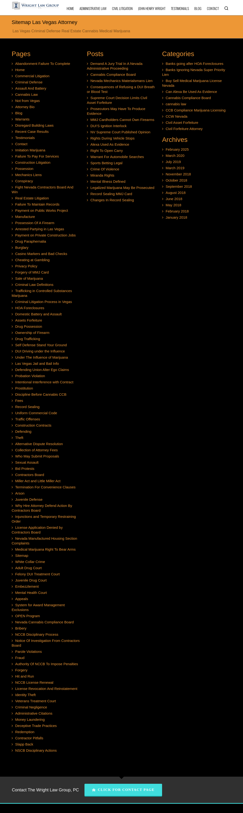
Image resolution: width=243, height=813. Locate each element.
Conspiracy (24, 181)
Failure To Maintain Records (37, 204)
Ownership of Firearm (32, 333)
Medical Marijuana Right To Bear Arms (45, 549)
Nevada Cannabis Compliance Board (44, 622)
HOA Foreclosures (29, 308)
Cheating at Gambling (32, 260)
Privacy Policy (26, 266)
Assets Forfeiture (28, 320)
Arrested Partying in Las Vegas (39, 229)
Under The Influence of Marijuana (41, 357)
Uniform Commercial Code (36, 413)
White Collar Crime (30, 562)
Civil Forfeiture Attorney (184, 129)
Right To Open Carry (106, 151)
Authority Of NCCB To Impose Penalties (46, 664)
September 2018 (179, 186)
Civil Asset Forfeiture (182, 122)
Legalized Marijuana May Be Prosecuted (122, 188)
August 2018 (176, 193)
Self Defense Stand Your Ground (41, 345)
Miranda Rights (102, 175)
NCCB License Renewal (34, 682)
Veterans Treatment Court (35, 701)
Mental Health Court (31, 593)
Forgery (21, 670)
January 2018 (176, 217)
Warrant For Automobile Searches (117, 157)
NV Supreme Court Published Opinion (120, 132)
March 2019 (175, 168)
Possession (24, 169)
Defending (23, 431)
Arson (19, 493)
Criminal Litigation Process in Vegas (43, 302)
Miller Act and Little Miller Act (38, 481)
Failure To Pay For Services (37, 156)
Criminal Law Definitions (34, 285)
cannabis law (176, 104)
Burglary (21, 247)
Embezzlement (27, 586)
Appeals (21, 599)
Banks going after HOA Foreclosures (194, 64)
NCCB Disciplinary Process (36, 634)
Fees (19, 401)
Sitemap (21, 555)
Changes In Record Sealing (112, 200)
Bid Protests (24, 469)
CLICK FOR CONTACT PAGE (123, 790)
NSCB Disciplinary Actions (36, 750)
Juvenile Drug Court (31, 580)
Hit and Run (24, 676)
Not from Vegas (27, 101)
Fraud (19, 658)
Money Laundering (30, 719)
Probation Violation (30, 376)
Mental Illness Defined (108, 181)
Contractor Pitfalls (29, 738)
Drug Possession (28, 326)
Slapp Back (24, 744)
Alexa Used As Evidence (109, 144)
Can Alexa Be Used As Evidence (191, 92)
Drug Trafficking (27, 339)
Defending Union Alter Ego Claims (42, 370)
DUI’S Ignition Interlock (108, 126)
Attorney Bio (25, 107)
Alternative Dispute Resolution (39, 444)
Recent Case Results (32, 132)
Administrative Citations (33, 713)
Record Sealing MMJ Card (111, 194)
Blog (18, 113)
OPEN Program (27, 616)
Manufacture (25, 217)
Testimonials (25, 138)
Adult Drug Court (28, 568)
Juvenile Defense (28, 499)
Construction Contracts (33, 425)
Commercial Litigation (32, 76)
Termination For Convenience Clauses (45, 487)
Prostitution (24, 388)
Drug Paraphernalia (30, 241)
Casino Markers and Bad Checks (41, 254)
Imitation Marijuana (30, 150)
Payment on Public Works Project (41, 210)
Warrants (22, 119)
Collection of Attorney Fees (36, 450)
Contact (21, 144)
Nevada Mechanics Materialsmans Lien (121, 81)
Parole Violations (28, 651)
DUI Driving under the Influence (40, 351)
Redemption (24, 732)
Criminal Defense (28, 82)
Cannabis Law (26, 94)
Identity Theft (25, 695)
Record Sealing (27, 407)
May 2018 (173, 205)
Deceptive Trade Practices (36, 726)
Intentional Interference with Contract (44, 382)
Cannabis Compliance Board (113, 74)
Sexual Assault (26, 462)
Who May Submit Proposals (37, 456)
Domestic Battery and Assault (38, 314)
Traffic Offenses (27, 419)
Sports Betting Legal (106, 163)
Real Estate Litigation (32, 198)
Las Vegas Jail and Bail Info (37, 363)
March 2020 (175, 156)
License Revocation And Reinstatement (46, 689)
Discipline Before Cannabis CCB (40, 394)
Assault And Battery (30, 88)
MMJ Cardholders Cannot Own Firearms (122, 120)
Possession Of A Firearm (34, 223)
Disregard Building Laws (34, 125)
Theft (19, 438)
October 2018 (176, 180)
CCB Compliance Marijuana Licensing (196, 110)
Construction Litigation (32, 162)
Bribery (21, 628)
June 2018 (174, 199)
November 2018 (178, 174)
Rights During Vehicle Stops (112, 138)
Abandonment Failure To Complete (42, 64)
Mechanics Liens (28, 175)
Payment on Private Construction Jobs (45, 235)
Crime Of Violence (104, 169)
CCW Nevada (176, 116)
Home (20, 70)
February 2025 (177, 149)
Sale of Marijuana (29, 278)
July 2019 (173, 162)
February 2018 (177, 211)
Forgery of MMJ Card (32, 272)
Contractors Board (29, 475)
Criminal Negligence (31, 707)
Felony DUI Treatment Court (37, 574)
